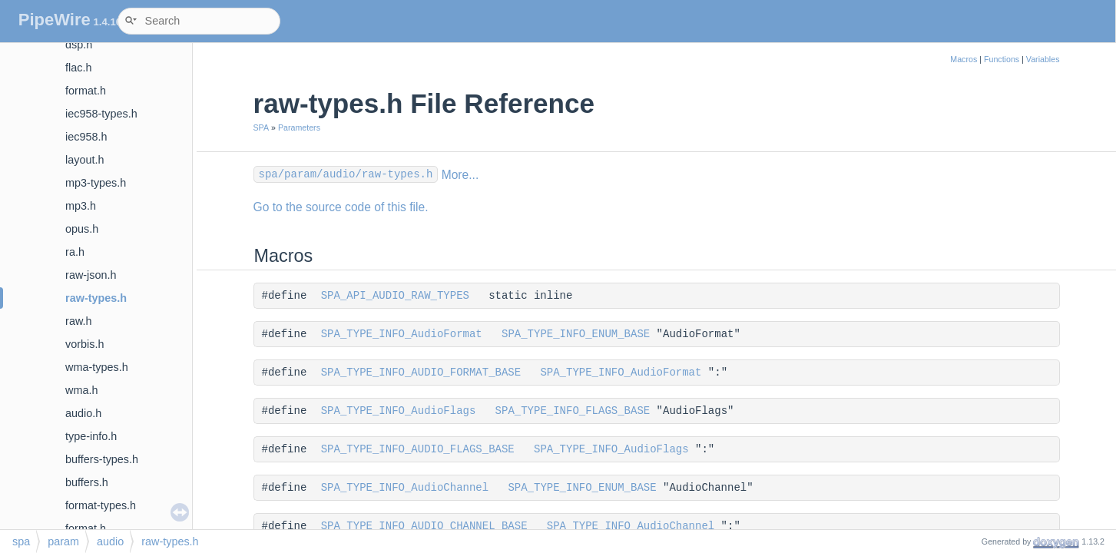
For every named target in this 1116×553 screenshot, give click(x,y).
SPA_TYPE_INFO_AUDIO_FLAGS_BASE (418, 449)
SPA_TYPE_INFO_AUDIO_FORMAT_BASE (421, 372)
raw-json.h (90, 275)
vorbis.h (84, 344)
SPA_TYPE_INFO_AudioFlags (398, 411)
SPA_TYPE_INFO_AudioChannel (404, 488)
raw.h (78, 321)
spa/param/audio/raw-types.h (346, 174)
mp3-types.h (95, 183)
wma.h (81, 390)
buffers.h (86, 482)
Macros (963, 59)
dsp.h (78, 44)
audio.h (83, 413)
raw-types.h (96, 298)
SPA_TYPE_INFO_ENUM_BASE (576, 334)
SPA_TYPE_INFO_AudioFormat (401, 334)
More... (460, 174)
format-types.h (100, 505)
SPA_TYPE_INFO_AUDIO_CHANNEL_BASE (424, 526)
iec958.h (86, 137)
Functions (1001, 59)
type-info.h (91, 436)
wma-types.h (96, 367)
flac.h (78, 67)
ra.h (74, 252)
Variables (1043, 59)
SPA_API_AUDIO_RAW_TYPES (395, 296)
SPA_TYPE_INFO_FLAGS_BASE (573, 411)
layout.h (84, 160)
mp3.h (80, 206)
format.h (85, 90)
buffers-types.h (101, 459)
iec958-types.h (101, 114)
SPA (261, 127)
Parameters (299, 127)
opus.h (81, 229)
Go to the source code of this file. (341, 207)
